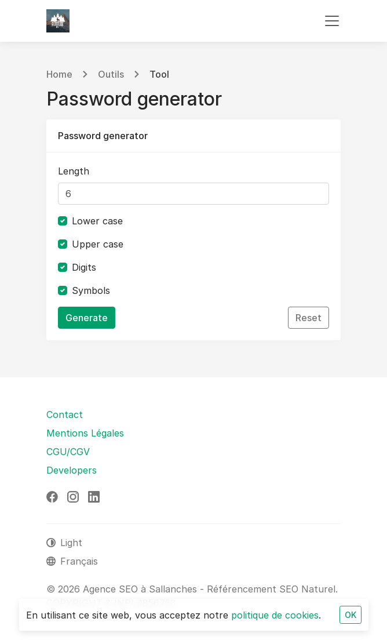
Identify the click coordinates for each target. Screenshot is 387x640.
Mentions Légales (85, 433)
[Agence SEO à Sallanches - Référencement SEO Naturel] (58, 20)
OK (350, 615)
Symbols (91, 290)
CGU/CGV (68, 451)
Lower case (97, 221)
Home (59, 74)
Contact (64, 414)
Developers (71, 470)
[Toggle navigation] (332, 21)
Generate (86, 317)
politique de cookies (275, 615)
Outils (111, 74)
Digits (84, 267)
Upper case (97, 244)
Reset (308, 317)
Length (73, 171)
